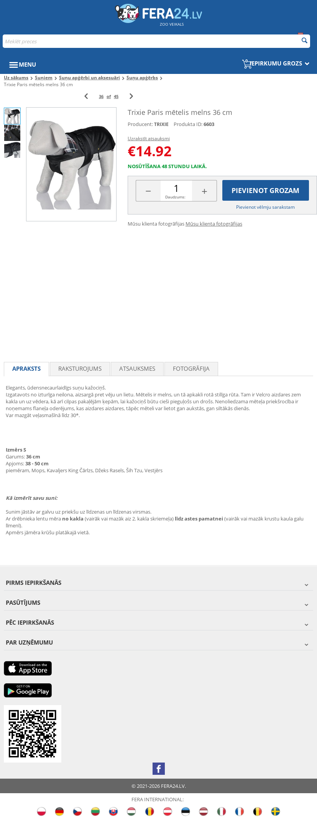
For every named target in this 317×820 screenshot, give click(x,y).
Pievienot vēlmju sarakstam (265, 207)
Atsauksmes (137, 368)
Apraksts (26, 368)
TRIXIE (161, 124)
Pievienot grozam (265, 190)
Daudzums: (175, 197)
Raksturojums (80, 368)
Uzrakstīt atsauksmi (149, 138)
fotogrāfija (191, 368)
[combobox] (156, 41)
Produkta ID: (188, 124)
